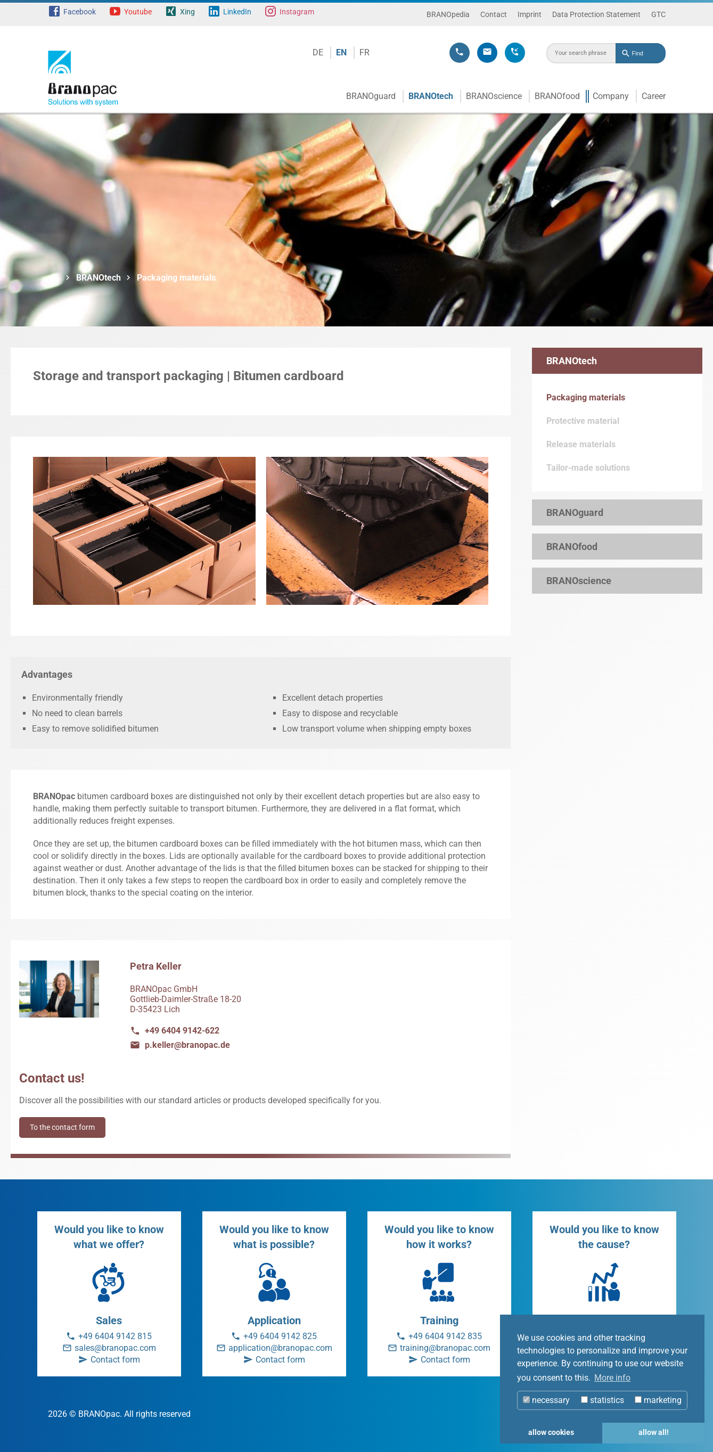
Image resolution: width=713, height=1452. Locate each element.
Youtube (138, 11)
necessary (546, 1400)
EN (341, 52)
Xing (187, 11)
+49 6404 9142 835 (445, 1336)
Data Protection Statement (596, 14)
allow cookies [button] (551, 1432)
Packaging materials (176, 278)
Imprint (530, 14)
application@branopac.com (280, 1348)
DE (318, 52)
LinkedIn (237, 11)
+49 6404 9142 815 (115, 1336)
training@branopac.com (445, 1348)
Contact (493, 14)
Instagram (297, 11)
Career (654, 96)
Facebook (79, 11)
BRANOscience (494, 96)
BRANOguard (371, 96)
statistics (602, 1400)
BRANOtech (430, 96)
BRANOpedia (448, 14)
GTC (658, 14)
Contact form (115, 1360)
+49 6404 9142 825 (280, 1336)
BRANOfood (557, 96)
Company (611, 96)
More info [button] (612, 1378)
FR (364, 52)
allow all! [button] (653, 1432)
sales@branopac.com (115, 1348)
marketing (658, 1400)
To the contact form (62, 1127)
